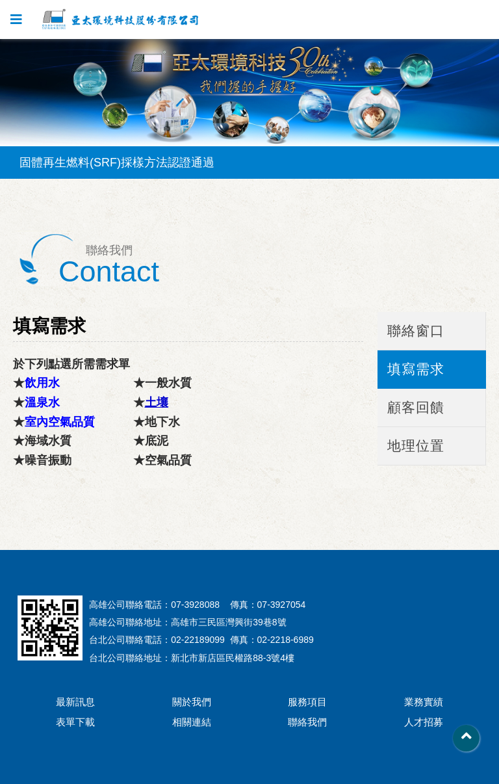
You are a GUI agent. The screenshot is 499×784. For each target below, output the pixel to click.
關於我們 (191, 701)
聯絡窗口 (415, 330)
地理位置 (415, 445)
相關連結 (191, 721)
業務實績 (423, 701)
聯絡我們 (307, 721)
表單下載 (75, 721)
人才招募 (423, 721)
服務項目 (307, 701)
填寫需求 (415, 368)
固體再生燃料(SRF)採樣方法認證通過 (116, 162)
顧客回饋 (415, 407)
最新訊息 (75, 701)
